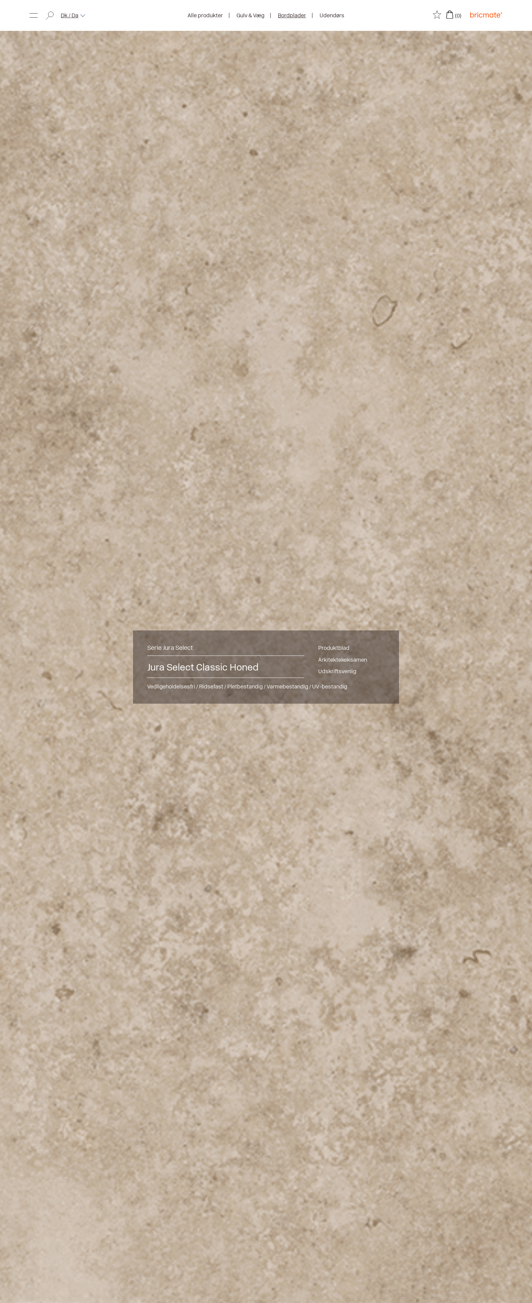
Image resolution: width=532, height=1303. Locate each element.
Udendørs (332, 15)
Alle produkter (205, 15)
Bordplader (292, 15)
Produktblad (333, 647)
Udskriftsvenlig (337, 671)
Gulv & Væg (250, 15)
